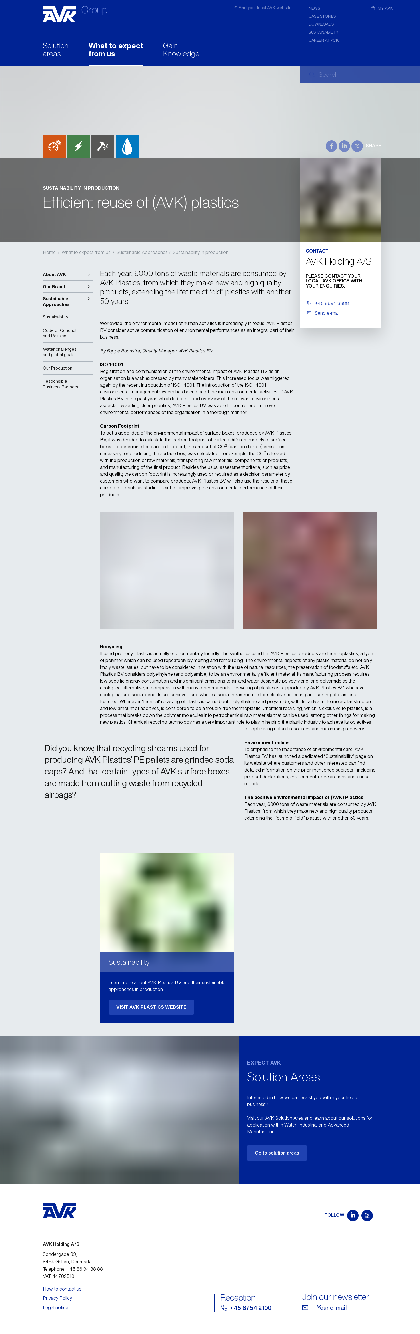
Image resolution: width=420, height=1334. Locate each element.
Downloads (321, 24)
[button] (68, 274)
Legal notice (55, 1307)
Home (49, 252)
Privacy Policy (57, 1298)
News (314, 8)
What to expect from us (116, 50)
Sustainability (323, 32)
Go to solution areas (277, 1152)
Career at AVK (324, 40)
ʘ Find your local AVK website (262, 8)
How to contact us (62, 1288)
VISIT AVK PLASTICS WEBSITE (151, 1007)
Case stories (322, 16)
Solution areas (56, 50)
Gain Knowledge (181, 50)
